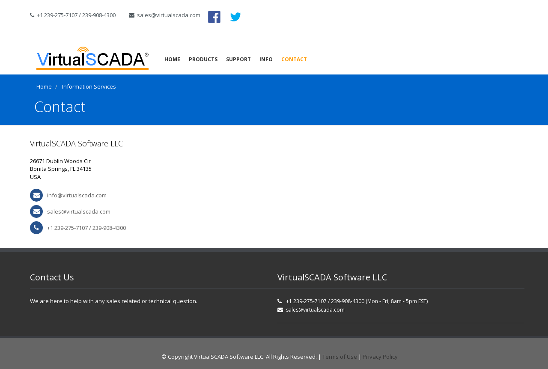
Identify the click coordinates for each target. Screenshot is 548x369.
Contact (294, 59)
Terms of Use (339, 356)
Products (203, 59)
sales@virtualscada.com (161, 15)
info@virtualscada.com (77, 195)
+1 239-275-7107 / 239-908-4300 (73, 15)
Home (172, 59)
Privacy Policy (380, 356)
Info (266, 59)
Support (238, 59)
